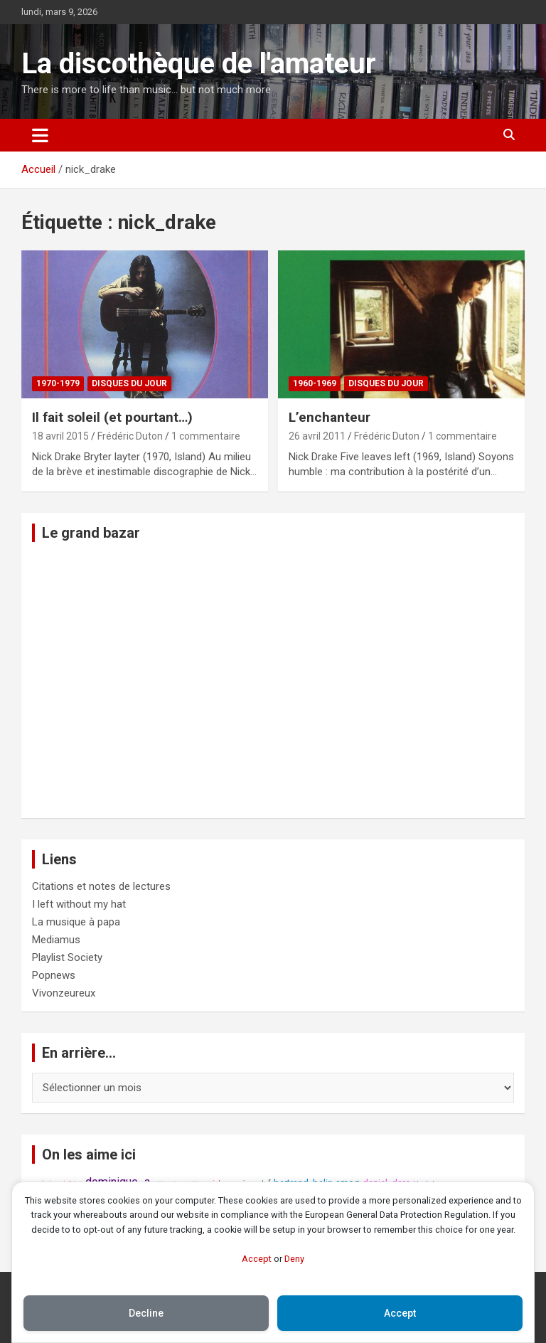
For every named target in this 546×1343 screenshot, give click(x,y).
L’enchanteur (329, 417)
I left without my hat (79, 904)
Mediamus (56, 939)
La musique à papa (76, 921)
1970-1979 (58, 383)
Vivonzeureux (63, 993)
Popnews (53, 975)
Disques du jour (129, 383)
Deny (294, 1258)
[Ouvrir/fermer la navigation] (40, 135)
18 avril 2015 (60, 436)
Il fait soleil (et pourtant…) (112, 417)
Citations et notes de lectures (101, 886)
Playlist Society (67, 957)
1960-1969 (314, 383)
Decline (146, 1313)
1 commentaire (205, 436)
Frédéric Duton (130, 436)
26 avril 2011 (317, 436)
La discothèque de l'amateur (198, 63)
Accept (257, 1258)
